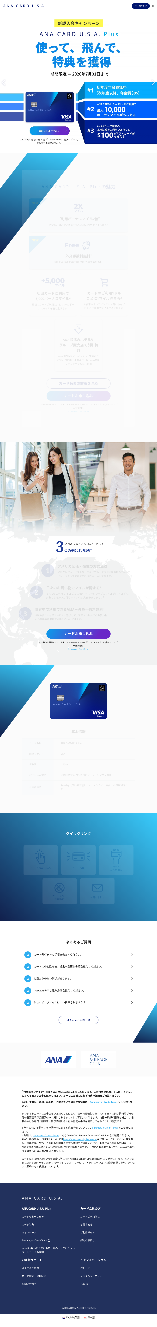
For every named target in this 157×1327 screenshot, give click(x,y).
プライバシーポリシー (92, 1276)
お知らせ (85, 1268)
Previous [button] (3, 80)
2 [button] (80, 148)
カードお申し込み (78, 396)
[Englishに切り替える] (84, 1284)
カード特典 (28, 1225)
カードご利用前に (90, 1217)
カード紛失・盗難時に (34, 1276)
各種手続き (86, 1225)
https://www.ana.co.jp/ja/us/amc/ (80, 1139)
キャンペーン (29, 1233)
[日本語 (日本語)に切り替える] (89, 1318)
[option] (78, 82)
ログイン (141, 6)
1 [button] (76, 148)
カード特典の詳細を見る (78, 384)
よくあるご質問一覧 (78, 1020)
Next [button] (152, 80)
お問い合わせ (29, 1284)
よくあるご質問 (30, 1268)
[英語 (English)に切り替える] (71, 1318)
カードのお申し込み (33, 1217)
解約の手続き (87, 1241)
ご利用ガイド (87, 1233)
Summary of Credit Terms (78, 412)
